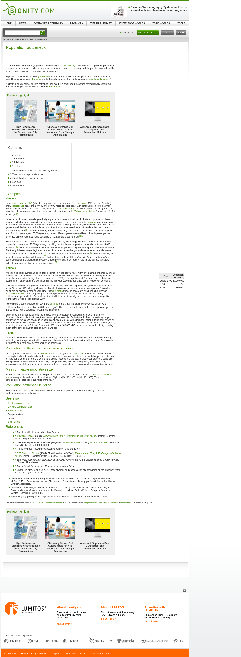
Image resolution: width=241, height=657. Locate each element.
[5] (82, 236)
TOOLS (181, 23)
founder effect (54, 86)
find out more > (64, 624)
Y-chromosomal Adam (85, 211)
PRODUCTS (76, 23)
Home (6, 39)
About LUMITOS (112, 607)
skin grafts (57, 291)
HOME (8, 23)
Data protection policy (101, 653)
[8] (57, 306)
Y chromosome (79, 203)
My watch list (128, 32)
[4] (80, 236)
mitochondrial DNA (23, 203)
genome (92, 222)
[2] (17, 214)
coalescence (17, 206)
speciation (79, 353)
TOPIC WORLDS (161, 23)
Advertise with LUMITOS (154, 609)
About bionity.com (70, 607)
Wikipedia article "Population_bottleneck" (101, 503)
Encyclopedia (17, 39)
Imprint (56, 653)
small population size (99, 79)
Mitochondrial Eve (65, 208)
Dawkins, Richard (25, 436)
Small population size (18, 403)
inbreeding (36, 79)
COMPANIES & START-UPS (48, 23)
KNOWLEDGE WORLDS (132, 23)
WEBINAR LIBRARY (101, 23)
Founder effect (15, 410)
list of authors (125, 503)
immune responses (15, 293)
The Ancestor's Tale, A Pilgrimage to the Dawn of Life (69, 436)
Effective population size (20, 407)
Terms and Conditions (75, 653)
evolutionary (69, 65)
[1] (58, 71)
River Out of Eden (99, 442)
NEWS (22, 23)
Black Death (14, 422)
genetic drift (44, 76)
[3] (26, 230)
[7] (56, 262)
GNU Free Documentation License (47, 503)
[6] (91, 253)
